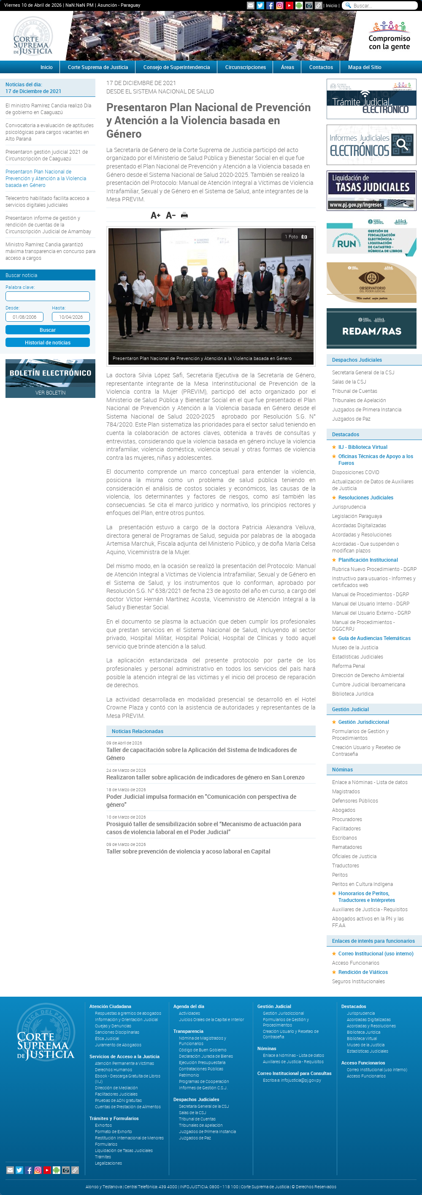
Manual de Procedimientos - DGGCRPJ (363, 625)
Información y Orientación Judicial (126, 1019)
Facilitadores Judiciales (116, 1094)
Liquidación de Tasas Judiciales (124, 1150)
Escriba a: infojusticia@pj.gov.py (292, 1080)
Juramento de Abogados (118, 1045)
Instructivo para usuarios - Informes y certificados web (374, 581)
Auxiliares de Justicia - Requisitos (370, 909)
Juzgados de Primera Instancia (366, 409)
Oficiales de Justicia (354, 856)
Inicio (331, 5)
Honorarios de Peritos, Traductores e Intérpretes (366, 896)
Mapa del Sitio (364, 67)
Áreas (287, 67)
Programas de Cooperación (204, 1081)
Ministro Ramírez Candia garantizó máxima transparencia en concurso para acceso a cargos (50, 251)
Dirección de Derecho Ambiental (368, 675)
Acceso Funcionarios (355, 962)
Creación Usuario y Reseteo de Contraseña (366, 750)
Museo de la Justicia (355, 647)
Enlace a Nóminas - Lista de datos (370, 782)
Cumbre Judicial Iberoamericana (368, 684)
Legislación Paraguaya (357, 515)
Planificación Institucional (368, 559)
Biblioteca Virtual (362, 1038)
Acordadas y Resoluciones (362, 534)
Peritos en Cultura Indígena (362, 883)
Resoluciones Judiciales (365, 497)
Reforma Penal (348, 665)
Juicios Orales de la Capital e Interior (211, 1019)
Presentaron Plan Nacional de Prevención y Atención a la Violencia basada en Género (45, 178)
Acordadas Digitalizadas (359, 525)
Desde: (12, 307)
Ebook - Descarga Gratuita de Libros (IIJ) (127, 1078)
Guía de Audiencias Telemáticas (374, 638)
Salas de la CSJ (349, 381)
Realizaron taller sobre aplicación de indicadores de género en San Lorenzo (206, 777)
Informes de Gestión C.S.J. (203, 1088)
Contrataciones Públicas (201, 1069)
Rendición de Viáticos (363, 971)
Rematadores (347, 846)
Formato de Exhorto (113, 1131)
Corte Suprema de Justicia (98, 67)
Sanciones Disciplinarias (117, 1032)
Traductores (345, 865)
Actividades (189, 1013)
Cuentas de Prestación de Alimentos (128, 1107)
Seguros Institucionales (358, 981)
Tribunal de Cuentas (354, 390)
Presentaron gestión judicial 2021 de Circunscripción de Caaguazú (46, 155)
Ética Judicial (107, 1038)
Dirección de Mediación (116, 1088)
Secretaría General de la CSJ (363, 372)
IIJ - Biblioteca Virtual (362, 446)
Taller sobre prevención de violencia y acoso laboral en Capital (188, 851)
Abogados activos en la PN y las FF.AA (368, 921)
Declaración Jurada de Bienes (206, 1056)
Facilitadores (346, 828)
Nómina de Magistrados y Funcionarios (202, 1040)
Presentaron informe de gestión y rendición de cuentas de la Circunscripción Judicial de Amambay (48, 224)
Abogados (343, 809)
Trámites (103, 1157)
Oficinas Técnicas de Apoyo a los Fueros (375, 459)
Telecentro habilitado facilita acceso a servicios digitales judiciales (47, 201)
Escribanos (344, 837)
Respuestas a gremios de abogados (128, 1013)
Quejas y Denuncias (113, 1026)
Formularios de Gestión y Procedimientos (360, 734)
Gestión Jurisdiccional (363, 721)
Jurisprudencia (349, 506)
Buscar (48, 329)
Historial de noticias (47, 342)
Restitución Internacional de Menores (129, 1138)
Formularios (106, 1144)
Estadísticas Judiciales (357, 656)
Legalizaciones (108, 1163)
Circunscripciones (245, 67)
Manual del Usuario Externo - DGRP (371, 612)
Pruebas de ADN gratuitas (118, 1100)
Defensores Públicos (355, 800)
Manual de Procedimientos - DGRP (370, 594)
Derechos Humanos (113, 1069)
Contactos (321, 67)
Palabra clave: (20, 287)
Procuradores (347, 819)
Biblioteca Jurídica (352, 693)
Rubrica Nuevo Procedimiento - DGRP (374, 568)
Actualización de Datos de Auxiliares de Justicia (373, 484)
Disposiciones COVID (355, 472)
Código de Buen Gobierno (203, 1050)
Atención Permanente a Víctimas (124, 1063)
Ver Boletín (50, 392)
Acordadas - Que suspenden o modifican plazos (365, 547)
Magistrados (346, 791)
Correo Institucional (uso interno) (376, 953)
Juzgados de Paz (351, 418)
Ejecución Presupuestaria (202, 1062)
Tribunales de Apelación (359, 400)
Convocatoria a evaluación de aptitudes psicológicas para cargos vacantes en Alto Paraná (49, 132)
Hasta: (58, 307)
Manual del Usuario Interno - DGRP (370, 603)
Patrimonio (189, 1075)
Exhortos (103, 1125)
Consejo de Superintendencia (176, 67)
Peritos (340, 874)
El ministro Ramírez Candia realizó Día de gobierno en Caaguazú (48, 108)
